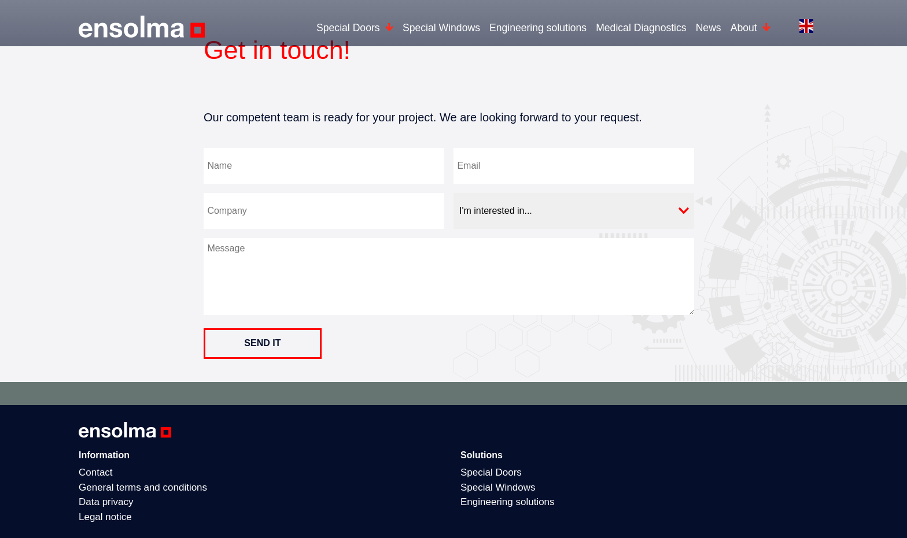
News (708, 28)
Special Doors (491, 472)
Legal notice (105, 516)
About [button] (745, 28)
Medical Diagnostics (641, 28)
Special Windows (441, 28)
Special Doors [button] (349, 28)
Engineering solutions (538, 28)
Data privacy (106, 501)
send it (262, 343)
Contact (96, 472)
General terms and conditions (143, 487)
